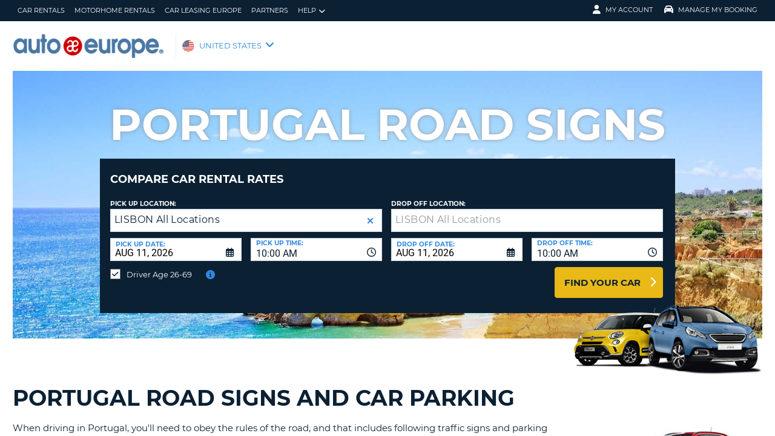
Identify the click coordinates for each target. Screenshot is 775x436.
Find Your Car (602, 273)
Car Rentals (41, 10)
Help (311, 11)
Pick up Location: (143, 195)
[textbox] (527, 211)
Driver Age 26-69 (159, 265)
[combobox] (316, 240)
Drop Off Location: (428, 195)
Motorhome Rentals (114, 10)
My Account (623, 9)
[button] (370, 211)
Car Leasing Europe (203, 10)
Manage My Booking (710, 9)
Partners (269, 10)
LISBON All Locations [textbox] (167, 210)
